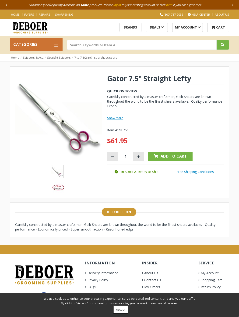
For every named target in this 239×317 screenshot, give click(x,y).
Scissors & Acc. (33, 57)
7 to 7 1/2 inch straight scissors (95, 57)
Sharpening (64, 14)
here (169, 5)
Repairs (44, 14)
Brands (130, 27)
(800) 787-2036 (171, 14)
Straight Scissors (59, 57)
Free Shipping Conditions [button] (195, 171)
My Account (188, 27)
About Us (222, 14)
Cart (218, 27)
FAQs (92, 287)
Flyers (29, 14)
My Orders (152, 287)
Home (15, 14)
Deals (157, 27)
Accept (120, 309)
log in (117, 5)
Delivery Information (103, 273)
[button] (136, 171)
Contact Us (152, 280)
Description (119, 212)
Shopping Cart (211, 280)
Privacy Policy (98, 280)
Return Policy (211, 287)
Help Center (199, 14)
